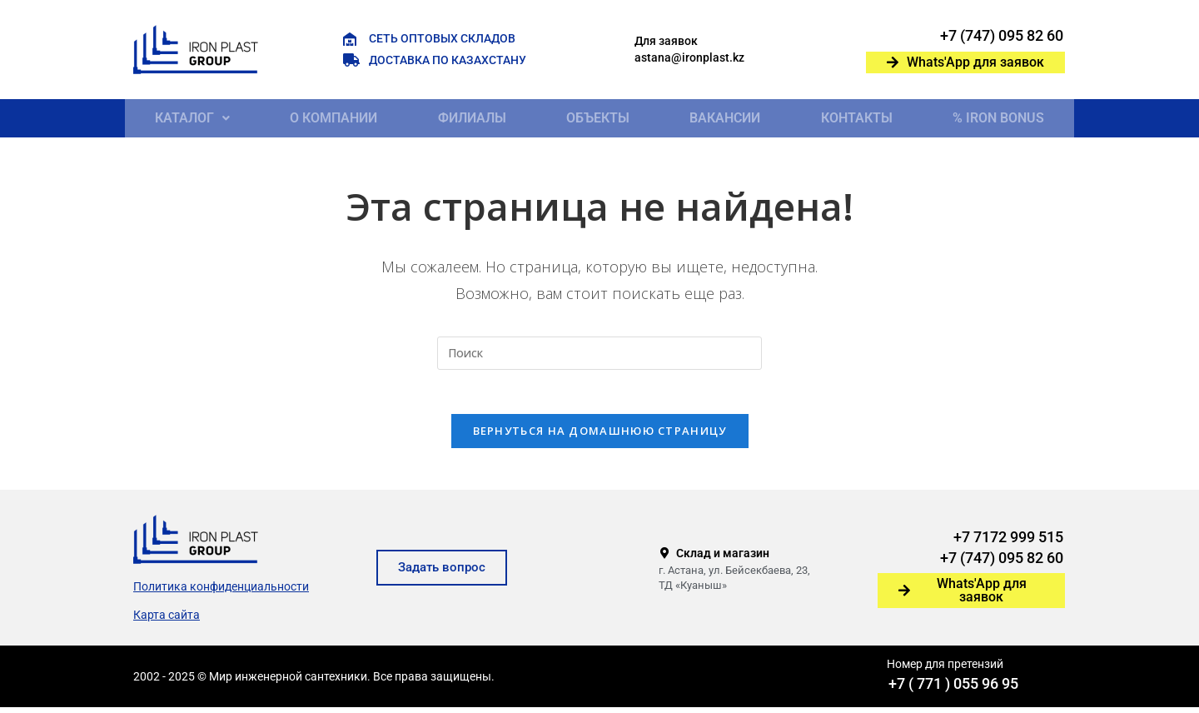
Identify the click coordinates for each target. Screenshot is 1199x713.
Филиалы (472, 118)
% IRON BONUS (998, 118)
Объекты (597, 118)
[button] (192, 118)
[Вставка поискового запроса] (599, 353)
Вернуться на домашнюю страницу (600, 436)
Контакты (857, 118)
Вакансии (724, 118)
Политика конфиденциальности (221, 592)
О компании (333, 118)
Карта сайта (166, 620)
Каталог (192, 118)
